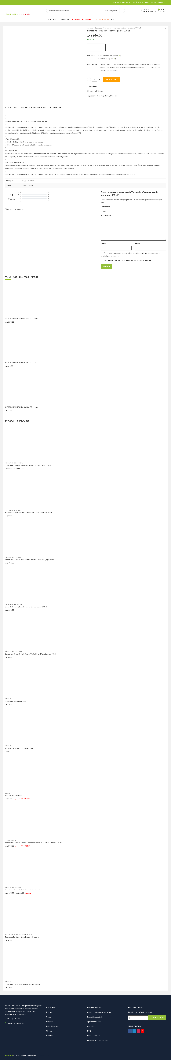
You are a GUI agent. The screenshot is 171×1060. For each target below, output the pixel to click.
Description (11, 107)
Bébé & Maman (52, 1026)
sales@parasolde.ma (15, 1023)
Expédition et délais (95, 1017)
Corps (48, 1017)
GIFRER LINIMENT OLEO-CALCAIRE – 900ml (21, 319)
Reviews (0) (55, 107)
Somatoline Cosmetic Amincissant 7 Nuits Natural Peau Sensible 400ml (30, 654)
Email (138, 243)
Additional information (33, 107)
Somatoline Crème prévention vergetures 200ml (22, 984)
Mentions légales (94, 1035)
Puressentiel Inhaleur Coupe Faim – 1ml (19, 748)
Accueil (90, 28)
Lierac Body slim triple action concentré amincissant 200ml (26, 607)
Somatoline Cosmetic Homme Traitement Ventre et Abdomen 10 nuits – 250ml (33, 843)
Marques (49, 1012)
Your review (106, 215)
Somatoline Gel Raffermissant (15, 701)
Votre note (106, 206)
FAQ (89, 1031)
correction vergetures (100, 96)
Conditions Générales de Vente (99, 1012)
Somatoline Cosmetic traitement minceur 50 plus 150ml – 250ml (28, 465)
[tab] (11, 107)
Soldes (7, 793)
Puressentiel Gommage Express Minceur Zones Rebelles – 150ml (28, 512)
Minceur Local (17, 557)
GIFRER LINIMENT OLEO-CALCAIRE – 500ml (21, 407)
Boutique (98, 28)
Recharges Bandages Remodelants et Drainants (22, 937)
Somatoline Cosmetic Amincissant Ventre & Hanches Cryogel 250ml (29, 560)
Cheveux (49, 1031)
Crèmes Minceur (10, 604)
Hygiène (49, 1021)
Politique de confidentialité (97, 1040)
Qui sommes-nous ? (94, 1021)
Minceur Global (17, 463)
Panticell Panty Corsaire (13, 795)
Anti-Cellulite (10, 510)
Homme (7, 840)
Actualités (91, 1026)
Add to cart (111, 79)
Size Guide (93, 86)
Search (122, 10)
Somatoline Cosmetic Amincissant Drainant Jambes (23, 890)
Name (104, 243)
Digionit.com (44, 1055)
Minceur (99, 91)
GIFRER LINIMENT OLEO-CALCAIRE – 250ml (21, 363)
